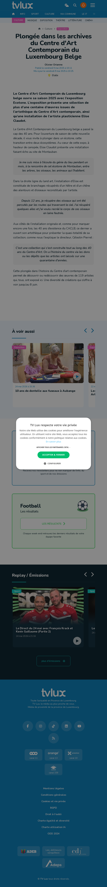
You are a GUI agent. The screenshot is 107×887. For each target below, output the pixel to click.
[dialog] (53, 443)
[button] (54, 447)
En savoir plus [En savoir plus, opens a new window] (53, 441)
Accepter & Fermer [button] (53, 454)
